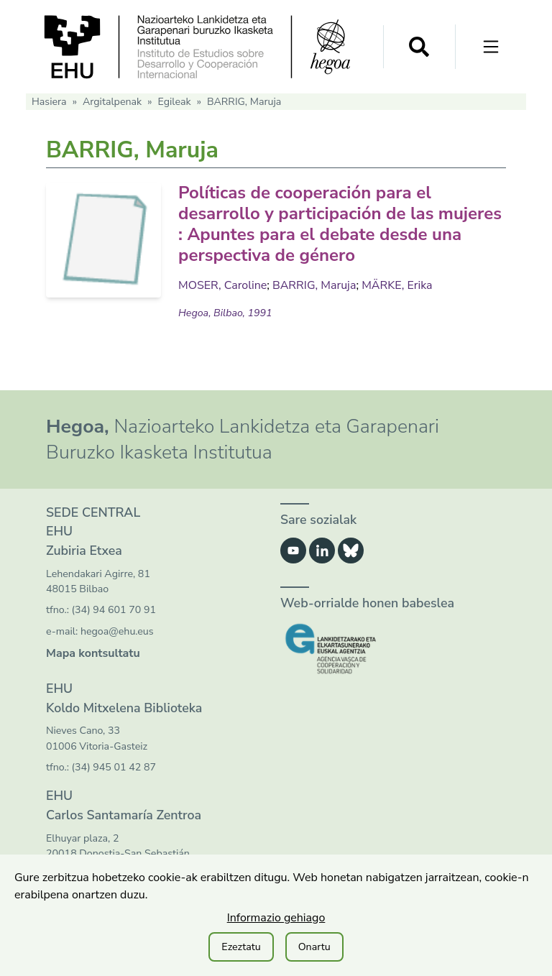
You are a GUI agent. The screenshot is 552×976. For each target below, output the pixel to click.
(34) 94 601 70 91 (114, 610)
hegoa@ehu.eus (117, 631)
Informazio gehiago (276, 918)
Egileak (173, 102)
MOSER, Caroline (222, 285)
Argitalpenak (112, 102)
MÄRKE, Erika (397, 285)
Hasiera (49, 102)
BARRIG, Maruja (314, 285)
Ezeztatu (240, 947)
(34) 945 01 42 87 (114, 767)
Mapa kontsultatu (93, 653)
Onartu (314, 947)
